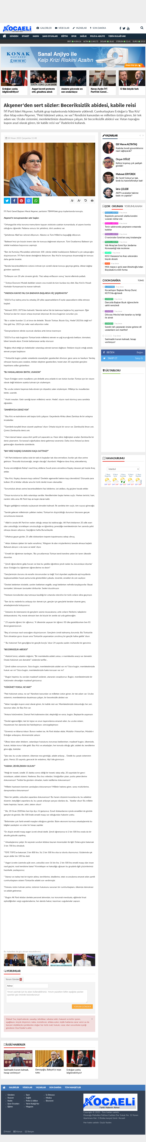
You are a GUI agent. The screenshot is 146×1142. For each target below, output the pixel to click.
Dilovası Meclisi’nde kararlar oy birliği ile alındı (123, 316)
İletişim (29, 1131)
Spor (73, 36)
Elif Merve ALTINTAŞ (126, 144)
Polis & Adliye (97, 36)
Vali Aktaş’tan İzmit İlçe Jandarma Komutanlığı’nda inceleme (120, 246)
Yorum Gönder (14, 979)
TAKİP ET (112, 358)
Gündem (14, 36)
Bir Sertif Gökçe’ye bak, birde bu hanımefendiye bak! (129, 179)
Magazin (29, 1107)
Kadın (36, 36)
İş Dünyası (109, 287)
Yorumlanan (133, 206)
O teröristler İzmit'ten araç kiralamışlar (123, 238)
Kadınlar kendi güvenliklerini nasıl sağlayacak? (129, 149)
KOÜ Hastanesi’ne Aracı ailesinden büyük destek (121, 257)
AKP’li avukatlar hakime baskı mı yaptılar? (127, 194)
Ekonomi (49, 1101)
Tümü (141, 281)
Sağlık (83, 36)
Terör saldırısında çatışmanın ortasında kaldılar (123, 228)
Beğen (140, 352)
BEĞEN (109, 352)
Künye (17, 1131)
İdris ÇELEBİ (122, 189)
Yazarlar (110, 135)
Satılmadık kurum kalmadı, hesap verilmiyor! (120, 340)
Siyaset (25, 36)
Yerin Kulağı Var (117, 36)
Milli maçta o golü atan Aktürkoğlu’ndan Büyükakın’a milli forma (124, 268)
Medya (49, 1098)
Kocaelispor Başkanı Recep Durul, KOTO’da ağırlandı (121, 291)
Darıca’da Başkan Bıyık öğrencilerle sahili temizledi (121, 304)
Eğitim (64, 36)
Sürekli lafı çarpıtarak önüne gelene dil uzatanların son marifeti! (123, 328)
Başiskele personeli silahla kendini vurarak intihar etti (121, 217)
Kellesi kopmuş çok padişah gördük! (129, 164)
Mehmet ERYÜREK (126, 174)
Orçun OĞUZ (123, 159)
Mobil (7, 1131)
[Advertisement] (73, 10)
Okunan (117, 206)
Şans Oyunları (50, 36)
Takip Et (139, 358)
